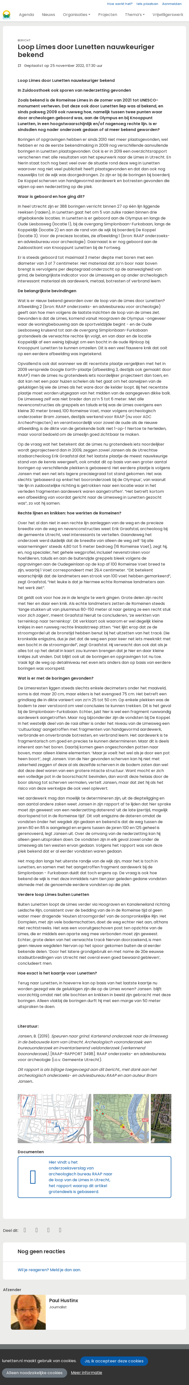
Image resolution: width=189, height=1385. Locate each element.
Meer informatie (86, 1372)
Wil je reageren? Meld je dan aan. (49, 1270)
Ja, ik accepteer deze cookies (114, 1361)
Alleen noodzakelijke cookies (34, 1373)
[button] (26, 15)
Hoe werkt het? (120, 3)
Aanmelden (172, 3)
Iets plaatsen (147, 3)
